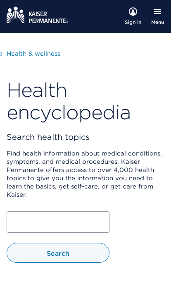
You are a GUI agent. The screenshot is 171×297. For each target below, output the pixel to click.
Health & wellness (33, 53)
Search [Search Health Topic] (58, 253)
